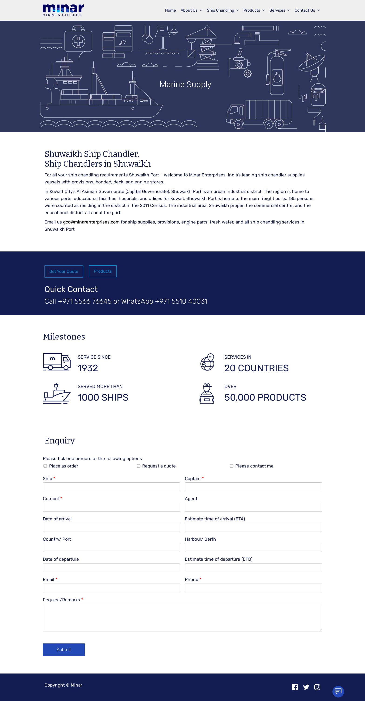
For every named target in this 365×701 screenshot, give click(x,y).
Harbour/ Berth (200, 539)
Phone (193, 579)
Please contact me (254, 466)
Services (277, 10)
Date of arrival (57, 519)
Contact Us (305, 10)
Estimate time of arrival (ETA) (215, 519)
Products (251, 10)
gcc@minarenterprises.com (91, 222)
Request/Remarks (63, 599)
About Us (189, 10)
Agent (191, 498)
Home (170, 10)
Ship (49, 478)
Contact (52, 498)
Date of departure (61, 559)
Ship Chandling (220, 10)
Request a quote (159, 466)
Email (50, 579)
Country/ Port (57, 539)
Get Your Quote (63, 271)
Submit (64, 649)
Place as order (63, 466)
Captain (194, 478)
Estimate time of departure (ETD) (218, 559)
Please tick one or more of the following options (92, 458)
